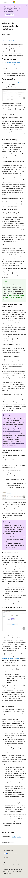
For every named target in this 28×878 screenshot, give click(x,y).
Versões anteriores (7, 865)
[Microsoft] (14, 2)
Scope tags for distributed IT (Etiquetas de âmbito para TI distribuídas (13, 431)
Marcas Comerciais (16, 871)
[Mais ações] (25, 19)
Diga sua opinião (10, 14)
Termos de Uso (6, 871)
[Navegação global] (1, 2)
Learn (3, 19)
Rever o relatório (7, 39)
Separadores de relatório (8, 40)
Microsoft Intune (10, 19)
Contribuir (20, 865)
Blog (14, 865)
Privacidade (5, 867)
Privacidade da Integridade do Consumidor (13, 869)
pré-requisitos (12, 71)
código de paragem (12, 477)
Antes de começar (7, 37)
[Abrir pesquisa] (21, 2)
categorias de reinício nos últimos (10, 658)
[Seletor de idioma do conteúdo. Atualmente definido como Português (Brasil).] (8, 850)
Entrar (25, 2)
